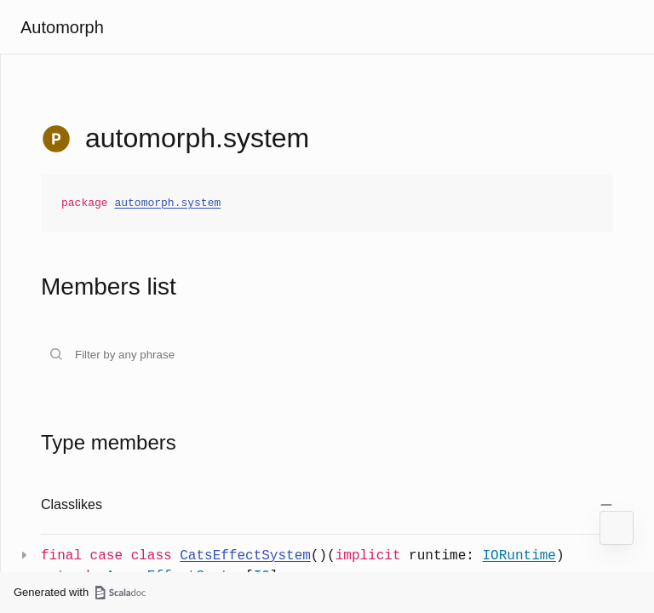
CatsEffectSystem (245, 556)
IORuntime (518, 556)
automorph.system (167, 203)
